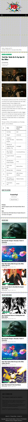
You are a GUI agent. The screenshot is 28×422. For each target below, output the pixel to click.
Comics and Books (6, 237)
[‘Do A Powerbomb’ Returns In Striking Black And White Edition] (14, 305)
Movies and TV (8, 54)
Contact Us (19, 416)
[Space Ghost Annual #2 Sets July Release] (14, 375)
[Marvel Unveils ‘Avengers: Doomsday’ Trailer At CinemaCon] (14, 231)
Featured (3, 54)
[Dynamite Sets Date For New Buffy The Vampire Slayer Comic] (14, 277)
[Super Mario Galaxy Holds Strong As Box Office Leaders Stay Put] (14, 254)
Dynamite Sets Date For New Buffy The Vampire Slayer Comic (13, 287)
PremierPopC (5, 62)
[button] (2, 15)
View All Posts (14, 199)
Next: (14, 212)
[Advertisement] (14, 31)
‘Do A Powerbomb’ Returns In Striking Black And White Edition (13, 316)
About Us (7, 416)
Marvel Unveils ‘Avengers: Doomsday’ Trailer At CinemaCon (13, 241)
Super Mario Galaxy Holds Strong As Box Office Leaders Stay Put (13, 264)
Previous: (14, 206)
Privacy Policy (13, 416)
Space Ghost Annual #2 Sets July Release (11, 385)
